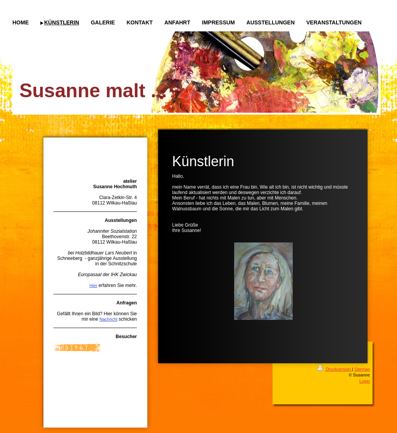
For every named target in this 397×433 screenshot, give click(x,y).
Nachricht (108, 319)
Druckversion (335, 369)
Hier (93, 285)
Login (364, 381)
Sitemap (362, 369)
